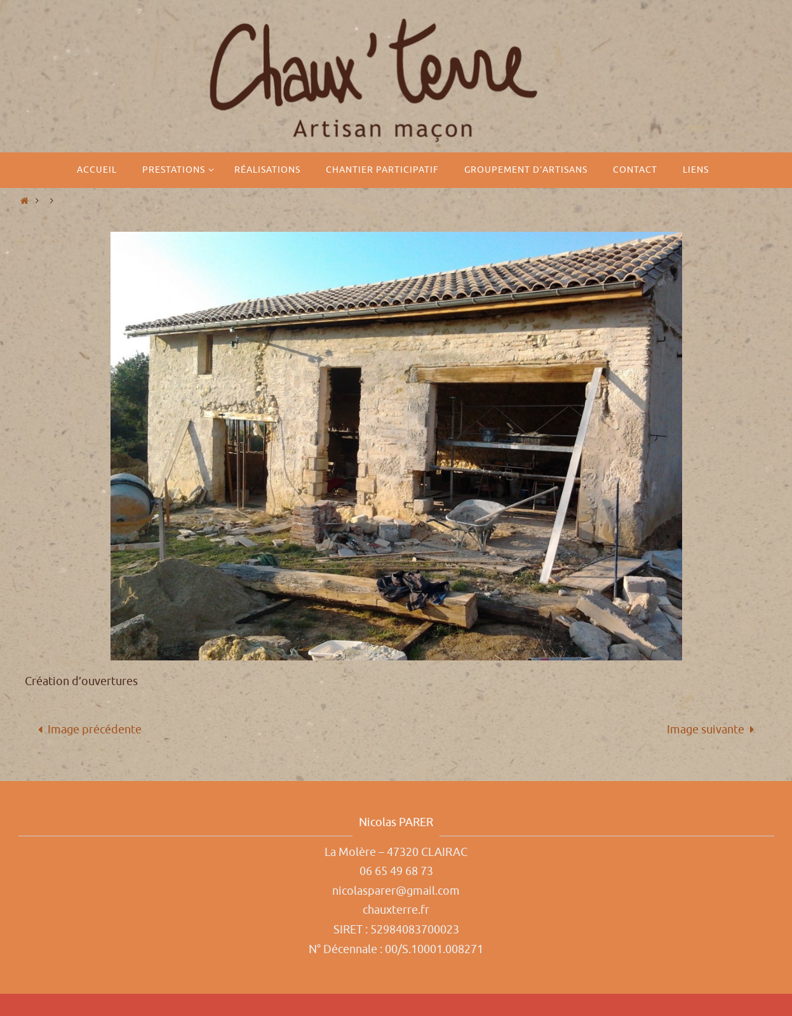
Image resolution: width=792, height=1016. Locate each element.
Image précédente (87, 730)
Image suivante (713, 730)
